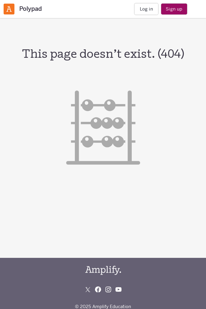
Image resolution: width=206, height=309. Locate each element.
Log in (146, 9)
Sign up (174, 9)
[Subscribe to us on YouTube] (118, 289)
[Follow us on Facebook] (98, 289)
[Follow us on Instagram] (108, 289)
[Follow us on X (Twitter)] (88, 289)
